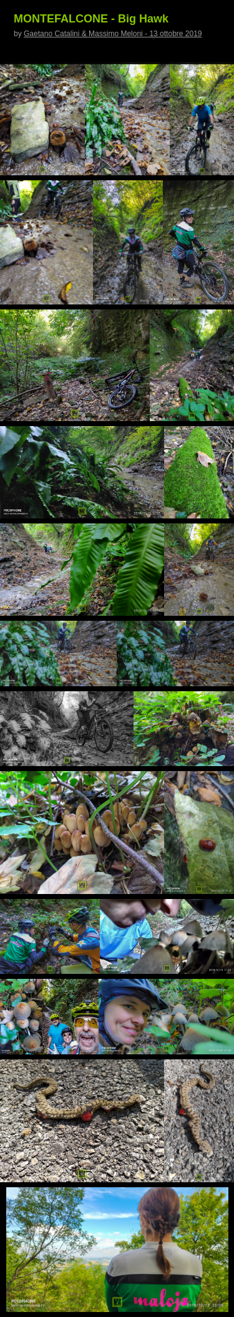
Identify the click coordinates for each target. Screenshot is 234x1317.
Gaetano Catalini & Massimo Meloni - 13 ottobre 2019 (113, 33)
